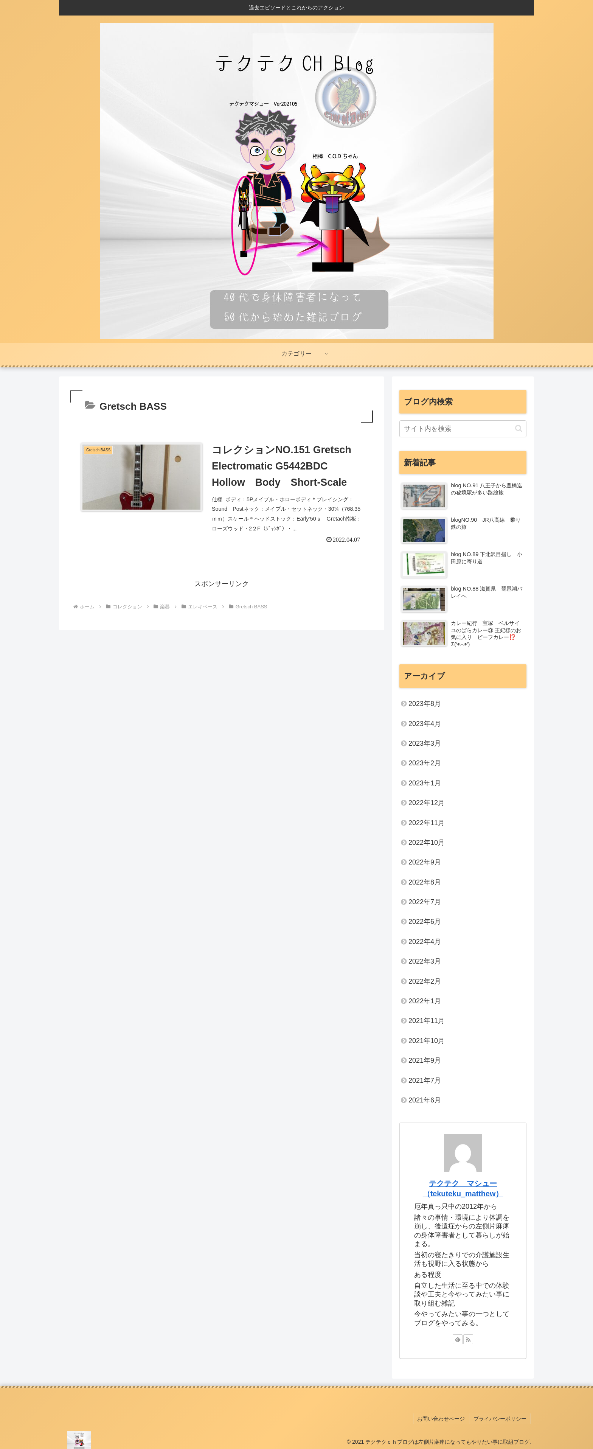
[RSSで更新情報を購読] (468, 1339)
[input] (462, 428)
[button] (518, 428)
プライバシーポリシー (500, 1418)
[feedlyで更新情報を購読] (458, 1339)
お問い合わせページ (442, 1418)
